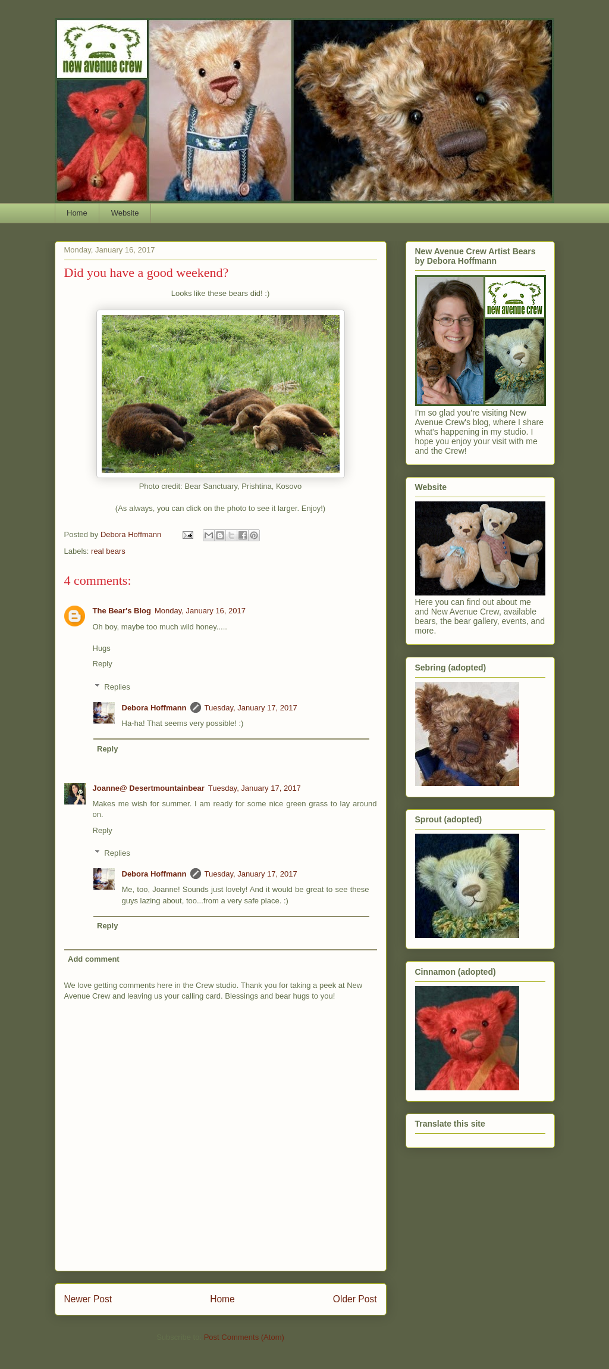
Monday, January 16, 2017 (200, 610)
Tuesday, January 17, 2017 (251, 707)
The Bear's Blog (122, 610)
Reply (102, 663)
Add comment (94, 959)
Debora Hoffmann (154, 707)
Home (77, 212)
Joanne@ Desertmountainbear (149, 788)
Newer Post (88, 1299)
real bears (108, 551)
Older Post (355, 1299)
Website (125, 212)
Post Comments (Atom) (244, 1337)
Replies (117, 686)
